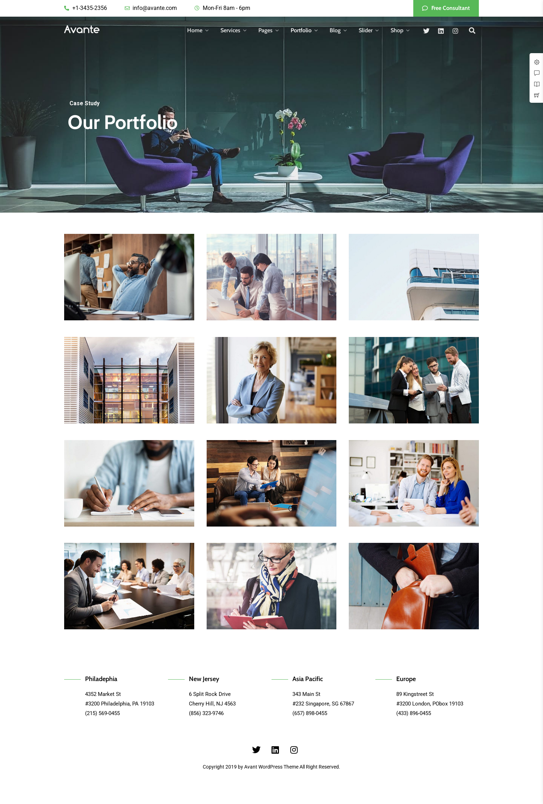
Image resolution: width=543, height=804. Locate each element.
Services (230, 30)
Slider (366, 30)
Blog (335, 30)
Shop (397, 30)
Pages (265, 30)
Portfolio (301, 30)
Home (194, 30)
